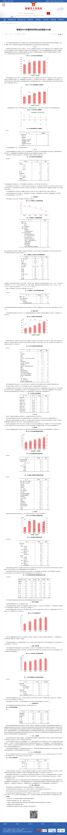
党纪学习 (26, 15)
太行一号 (38, 15)
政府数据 (11, 23)
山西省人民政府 (10, 1)
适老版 (55, 1)
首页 (7, 23)
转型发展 (30, 15)
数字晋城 (42, 15)
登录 (50, 1)
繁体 (58, 1)
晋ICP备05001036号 (6, 831)
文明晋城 (34, 15)
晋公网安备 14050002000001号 (17, 831)
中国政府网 (5, 1)
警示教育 (22, 15)
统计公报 (15, 23)
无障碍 (52, 1)
